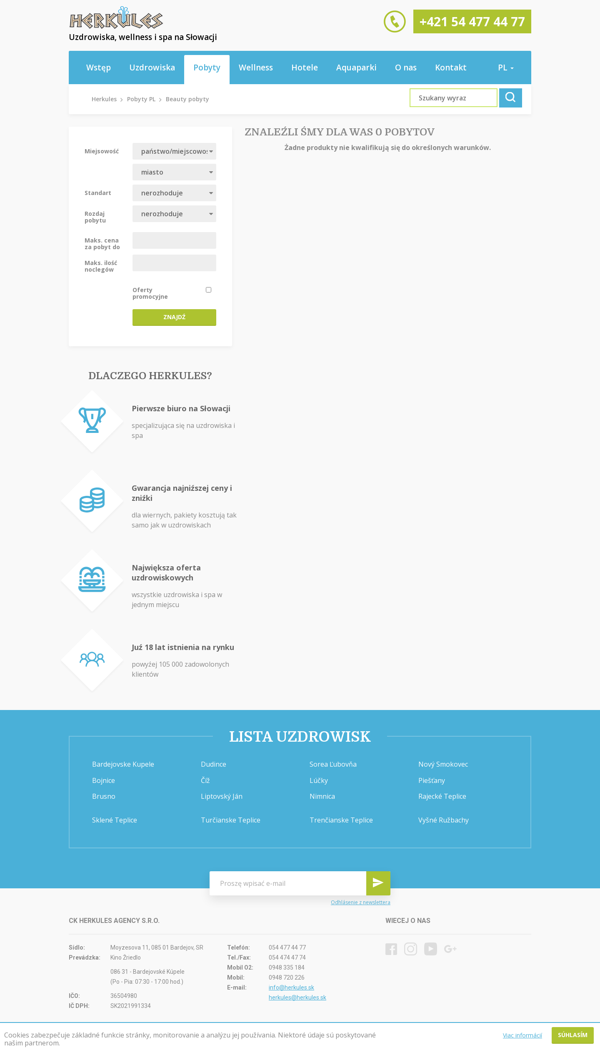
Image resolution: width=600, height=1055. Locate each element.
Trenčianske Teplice (341, 820)
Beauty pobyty (187, 99)
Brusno (103, 796)
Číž (205, 780)
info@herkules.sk (291, 987)
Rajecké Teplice (442, 796)
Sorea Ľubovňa (333, 764)
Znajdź (174, 317)
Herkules (104, 99)
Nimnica (322, 796)
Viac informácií (522, 1035)
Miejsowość (102, 151)
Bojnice (103, 780)
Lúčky (319, 780)
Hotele (304, 67)
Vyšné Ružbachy (443, 820)
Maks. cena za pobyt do (102, 243)
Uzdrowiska (152, 67)
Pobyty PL (141, 99)
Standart (98, 192)
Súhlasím (573, 1035)
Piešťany (431, 780)
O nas (406, 67)
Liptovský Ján (221, 796)
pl (506, 67)
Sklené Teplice (114, 820)
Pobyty (206, 67)
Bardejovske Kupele (123, 764)
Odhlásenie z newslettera (360, 902)
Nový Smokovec (443, 764)
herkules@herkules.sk (297, 997)
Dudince (213, 764)
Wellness (256, 67)
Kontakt (451, 67)
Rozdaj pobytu (95, 217)
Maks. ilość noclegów (101, 266)
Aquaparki (356, 67)
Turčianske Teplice (230, 820)
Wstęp (98, 67)
